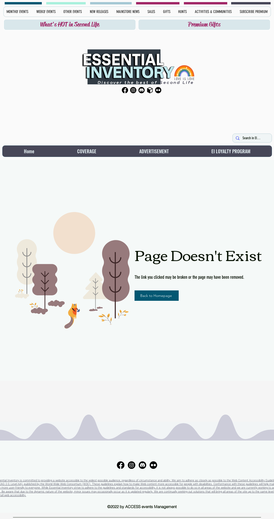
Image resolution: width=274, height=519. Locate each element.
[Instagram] (133, 90)
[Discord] (141, 90)
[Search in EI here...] (252, 138)
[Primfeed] (150, 90)
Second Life (176, 82)
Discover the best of (128, 82)
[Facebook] (125, 90)
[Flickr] (158, 90)
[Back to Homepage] (157, 295)
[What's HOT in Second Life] (69, 24)
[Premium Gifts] (204, 24)
